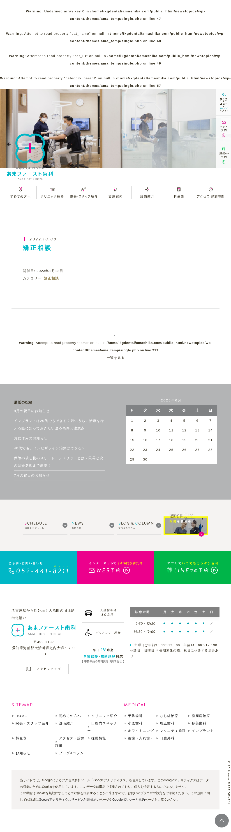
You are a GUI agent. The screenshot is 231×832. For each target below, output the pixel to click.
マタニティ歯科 (173, 731)
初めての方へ (70, 716)
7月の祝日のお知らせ (32, 475)
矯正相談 (51, 278)
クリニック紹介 (104, 716)
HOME (21, 716)
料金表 (21, 738)
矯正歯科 (167, 723)
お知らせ (23, 753)
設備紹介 (66, 723)
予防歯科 (135, 716)
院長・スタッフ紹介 (32, 723)
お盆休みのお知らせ (31, 438)
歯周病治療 (201, 716)
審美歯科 (199, 723)
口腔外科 (167, 738)
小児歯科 (135, 723)
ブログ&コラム (71, 753)
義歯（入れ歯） (141, 738)
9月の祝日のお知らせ (32, 411)
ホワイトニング (141, 731)
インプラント (203, 731)
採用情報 (98, 738)
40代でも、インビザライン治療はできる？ (49, 448)
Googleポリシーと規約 (128, 799)
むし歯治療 (169, 716)
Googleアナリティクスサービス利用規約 (68, 799)
